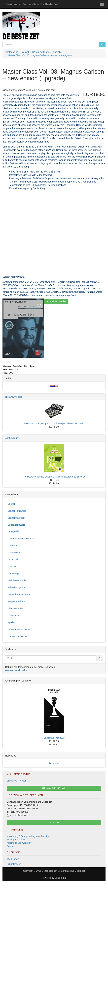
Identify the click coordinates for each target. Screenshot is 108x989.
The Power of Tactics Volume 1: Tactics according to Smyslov (54, 476)
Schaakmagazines (17, 587)
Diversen (13, 545)
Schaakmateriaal (16, 517)
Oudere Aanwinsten (18, 636)
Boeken (11, 503)
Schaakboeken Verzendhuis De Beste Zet (30, 4)
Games (12, 566)
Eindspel (13, 559)
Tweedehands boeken (19, 629)
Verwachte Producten (19, 594)
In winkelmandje (56, 301)
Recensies (54, 763)
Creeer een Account (17, 780)
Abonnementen (15, 608)
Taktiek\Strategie (17, 580)
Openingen (14, 573)
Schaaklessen (14, 864)
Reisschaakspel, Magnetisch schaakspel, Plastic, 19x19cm (54, 423)
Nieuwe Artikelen (13, 397)
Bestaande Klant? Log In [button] (54, 788)
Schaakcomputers (17, 511)
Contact (11, 846)
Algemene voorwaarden (19, 843)
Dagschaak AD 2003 (54, 737)
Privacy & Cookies (16, 839)
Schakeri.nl (60, 877)
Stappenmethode (16, 601)
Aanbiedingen (12, 438)
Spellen (11, 622)
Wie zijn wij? (13, 859)
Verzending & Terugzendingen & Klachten (28, 836)
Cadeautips (13, 615)
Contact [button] (54, 823)
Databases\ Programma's (21, 538)
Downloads (14, 552)
